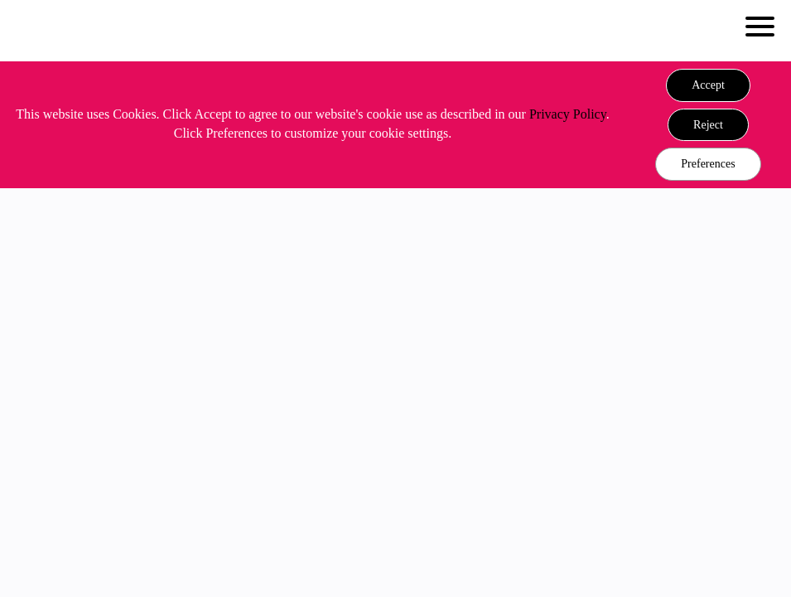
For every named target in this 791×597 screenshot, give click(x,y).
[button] (708, 85)
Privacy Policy (567, 114)
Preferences (708, 164)
